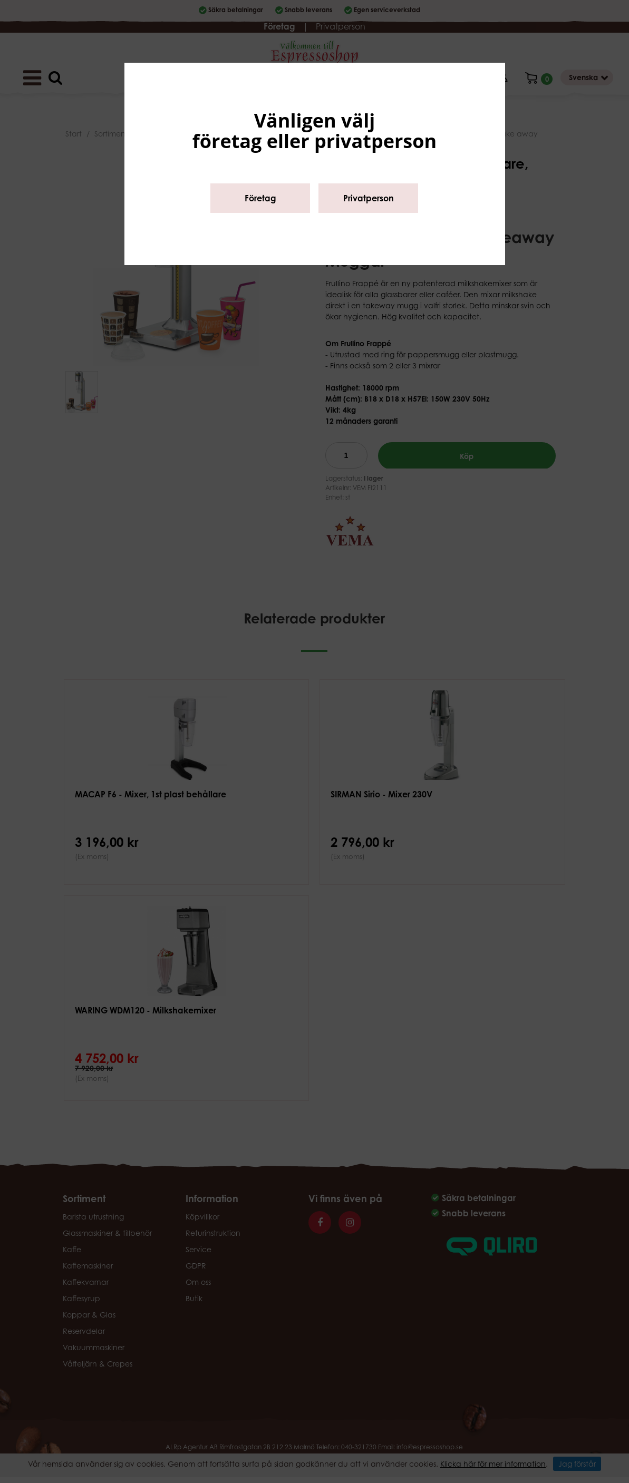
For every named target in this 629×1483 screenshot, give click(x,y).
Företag (260, 198)
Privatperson (368, 198)
